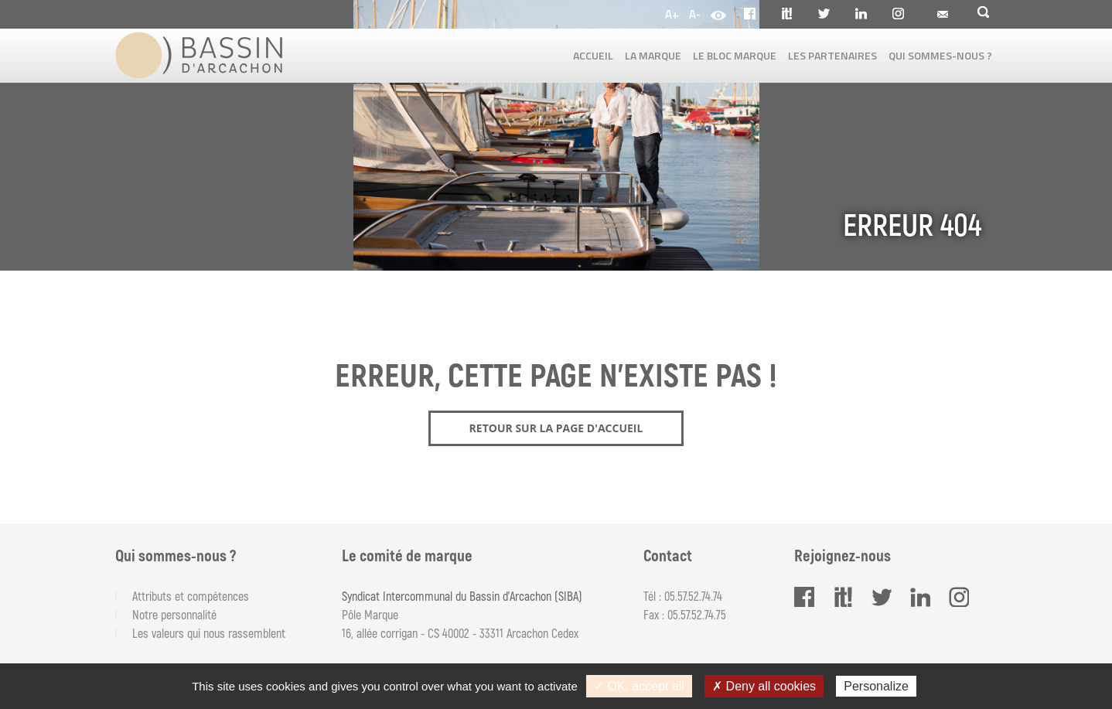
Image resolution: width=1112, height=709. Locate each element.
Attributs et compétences (190, 595)
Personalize (876, 686)
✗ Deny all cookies (764, 686)
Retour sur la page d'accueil (556, 428)
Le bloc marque (734, 55)
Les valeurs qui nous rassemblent (208, 632)
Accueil (593, 55)
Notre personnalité (174, 614)
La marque (653, 55)
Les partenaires (832, 55)
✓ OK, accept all (639, 686)
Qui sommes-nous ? (940, 55)
